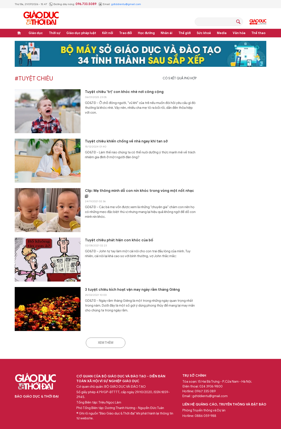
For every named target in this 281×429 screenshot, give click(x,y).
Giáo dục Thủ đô (258, 22)
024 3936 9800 (211, 386)
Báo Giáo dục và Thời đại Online (41, 18)
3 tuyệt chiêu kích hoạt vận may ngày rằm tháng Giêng (132, 289)
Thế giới (184, 33)
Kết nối (107, 33)
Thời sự (54, 33)
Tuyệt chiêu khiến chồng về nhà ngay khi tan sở (126, 141)
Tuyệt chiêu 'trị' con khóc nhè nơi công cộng (124, 92)
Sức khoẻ (204, 33)
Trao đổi (125, 33)
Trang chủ (19, 33)
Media (222, 33)
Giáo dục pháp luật (81, 33)
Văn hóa (239, 33)
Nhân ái (166, 33)
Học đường (146, 33)
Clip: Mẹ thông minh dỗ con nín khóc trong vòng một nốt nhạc (139, 193)
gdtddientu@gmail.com (126, 4)
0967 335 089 (205, 391)
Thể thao (258, 33)
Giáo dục (36, 33)
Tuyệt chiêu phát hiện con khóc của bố (119, 240)
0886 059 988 (205, 416)
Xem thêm (105, 343)
